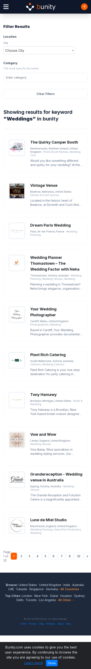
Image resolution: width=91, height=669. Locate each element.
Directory (50, 623)
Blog (41, 623)
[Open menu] (6, 6)
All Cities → (66, 600)
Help (68, 623)
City (5, 42)
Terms (24, 623)
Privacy (33, 623)
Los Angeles (47, 600)
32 (78, 556)
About (60, 623)
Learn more (33, 663)
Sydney (79, 596)
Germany (52, 589)
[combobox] (39, 50)
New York (41, 596)
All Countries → (72, 589)
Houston (66, 596)
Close (52, 663)
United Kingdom (50, 585)
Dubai (54, 596)
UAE (11, 589)
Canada (21, 589)
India (66, 585)
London (27, 596)
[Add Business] (84, 6)
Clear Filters (46, 94)
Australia (78, 585)
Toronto (31, 600)
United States (28, 585)
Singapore (36, 589)
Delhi (19, 600)
